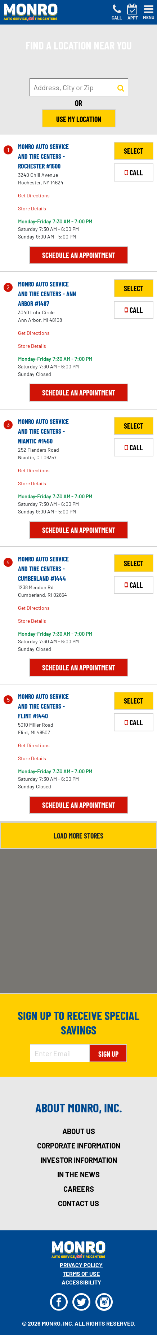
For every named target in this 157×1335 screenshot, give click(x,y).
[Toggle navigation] (148, 12)
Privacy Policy (81, 1264)
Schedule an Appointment (78, 255)
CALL (134, 172)
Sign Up (108, 1054)
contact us (78, 1203)
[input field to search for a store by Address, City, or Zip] (78, 87)
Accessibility (81, 1282)
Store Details (32, 208)
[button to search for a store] (120, 88)
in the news (78, 1174)
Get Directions (34, 195)
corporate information (78, 1145)
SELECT (133, 150)
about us (78, 1131)
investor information (78, 1160)
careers (78, 1189)
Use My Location (78, 119)
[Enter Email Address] (60, 1053)
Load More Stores (78, 835)
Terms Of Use (81, 1273)
